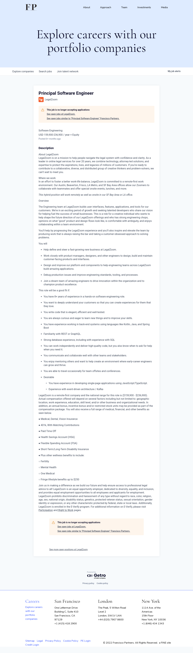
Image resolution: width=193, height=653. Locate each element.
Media (164, 7)
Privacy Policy (53, 641)
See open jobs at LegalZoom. (61, 114)
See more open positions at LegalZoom (68, 549)
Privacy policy (88, 583)
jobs (45, 71)
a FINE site (165, 642)
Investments (144, 7)
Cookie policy (102, 583)
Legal (40, 641)
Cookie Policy (70, 641)
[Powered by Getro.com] (96, 575)
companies (23, 71)
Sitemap (29, 641)
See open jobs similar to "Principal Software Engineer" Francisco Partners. (83, 118)
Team (124, 7)
